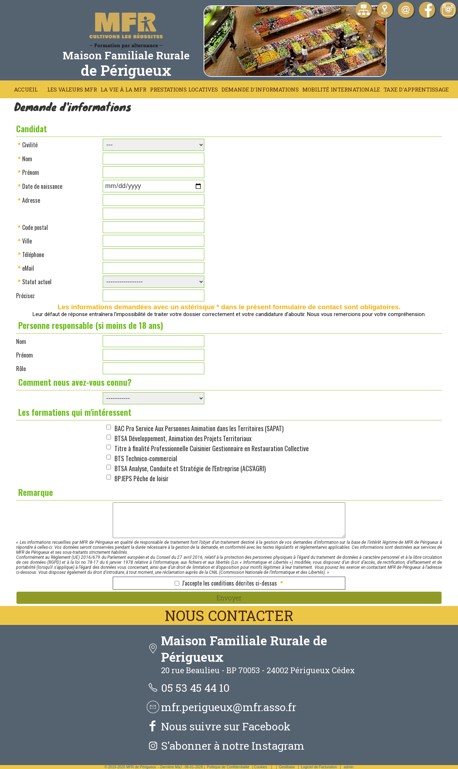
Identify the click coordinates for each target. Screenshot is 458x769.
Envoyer (229, 597)
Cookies (260, 767)
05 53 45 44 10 (195, 688)
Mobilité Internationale (341, 89)
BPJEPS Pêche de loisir (141, 478)
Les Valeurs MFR (72, 89)
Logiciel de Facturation (319, 767)
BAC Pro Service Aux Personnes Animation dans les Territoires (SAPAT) (199, 428)
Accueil (26, 89)
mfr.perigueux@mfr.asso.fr (228, 707)
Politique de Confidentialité (228, 767)
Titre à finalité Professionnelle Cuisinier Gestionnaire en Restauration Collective (211, 448)
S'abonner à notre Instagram (232, 746)
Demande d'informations (260, 89)
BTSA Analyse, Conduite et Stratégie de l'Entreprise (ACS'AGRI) (190, 468)
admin (349, 767)
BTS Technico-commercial (145, 458)
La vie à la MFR (123, 89)
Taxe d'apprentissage (416, 89)
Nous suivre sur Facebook (226, 726)
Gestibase (287, 767)
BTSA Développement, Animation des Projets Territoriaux (183, 438)
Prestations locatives (184, 89)
